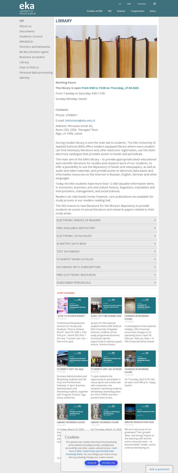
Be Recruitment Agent (34, 52)
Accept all (91, 463)
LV (120, 4)
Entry (153, 11)
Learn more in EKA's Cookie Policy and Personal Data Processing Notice (91, 451)
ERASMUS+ (26, 41)
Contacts (141, 4)
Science (121, 11)
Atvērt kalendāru (66, 293)
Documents (27, 31)
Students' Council (30, 36)
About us (25, 26)
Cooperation (137, 11)
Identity (24, 78)
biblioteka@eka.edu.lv (80, 120)
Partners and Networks (34, 47)
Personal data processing (36, 72)
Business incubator (32, 57)
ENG (129, 4)
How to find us (29, 67)
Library (24, 62)
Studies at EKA (94, 11)
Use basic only (108, 463)
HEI (109, 11)
